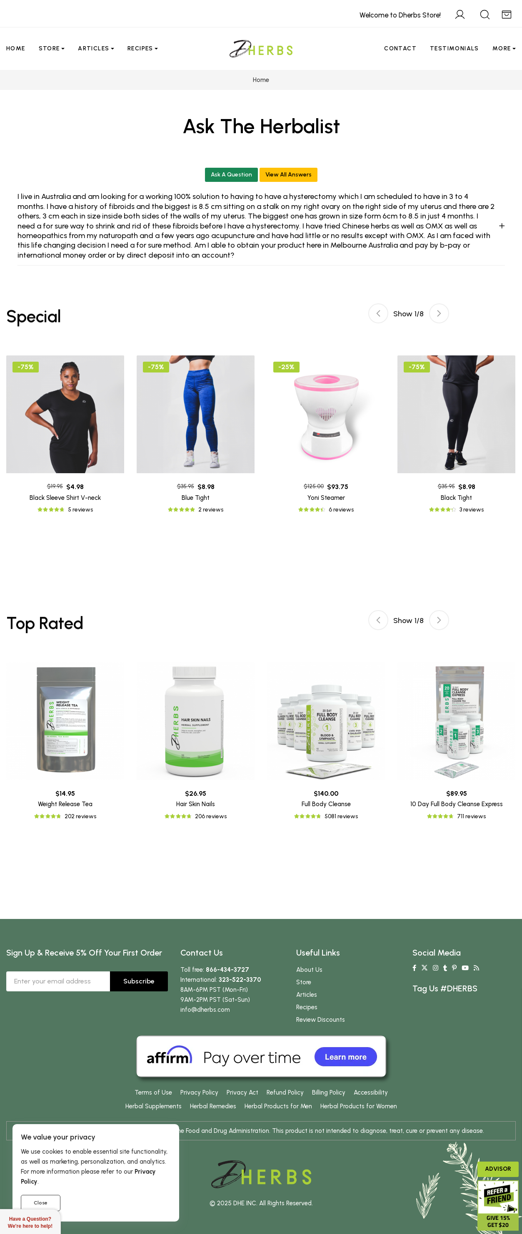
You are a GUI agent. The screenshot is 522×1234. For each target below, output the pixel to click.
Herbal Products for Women (358, 1106)
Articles (93, 48)
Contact (400, 48)
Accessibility (371, 1092)
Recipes (140, 48)
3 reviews (472, 509)
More (501, 48)
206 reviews (211, 816)
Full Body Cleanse (326, 804)
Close (40, 1203)
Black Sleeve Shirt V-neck (65, 498)
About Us (309, 969)
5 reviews (80, 509)
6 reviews (341, 509)
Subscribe (139, 981)
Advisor (498, 1168)
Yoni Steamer (326, 498)
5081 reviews (341, 816)
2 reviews (210, 509)
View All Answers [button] (288, 174)
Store (49, 48)
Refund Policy (285, 1092)
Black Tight (456, 498)
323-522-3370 (240, 979)
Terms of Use (153, 1092)
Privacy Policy (199, 1092)
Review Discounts (320, 1019)
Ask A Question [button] (231, 174)
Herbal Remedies (213, 1106)
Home (15, 48)
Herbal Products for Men (278, 1106)
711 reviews (471, 816)
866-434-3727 (227, 969)
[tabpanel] (326, 434)
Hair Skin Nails (195, 804)
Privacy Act (242, 1092)
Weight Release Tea (65, 804)
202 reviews (80, 816)
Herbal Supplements (153, 1106)
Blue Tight (196, 498)
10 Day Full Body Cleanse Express (456, 804)
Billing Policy (328, 1092)
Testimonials (454, 48)
